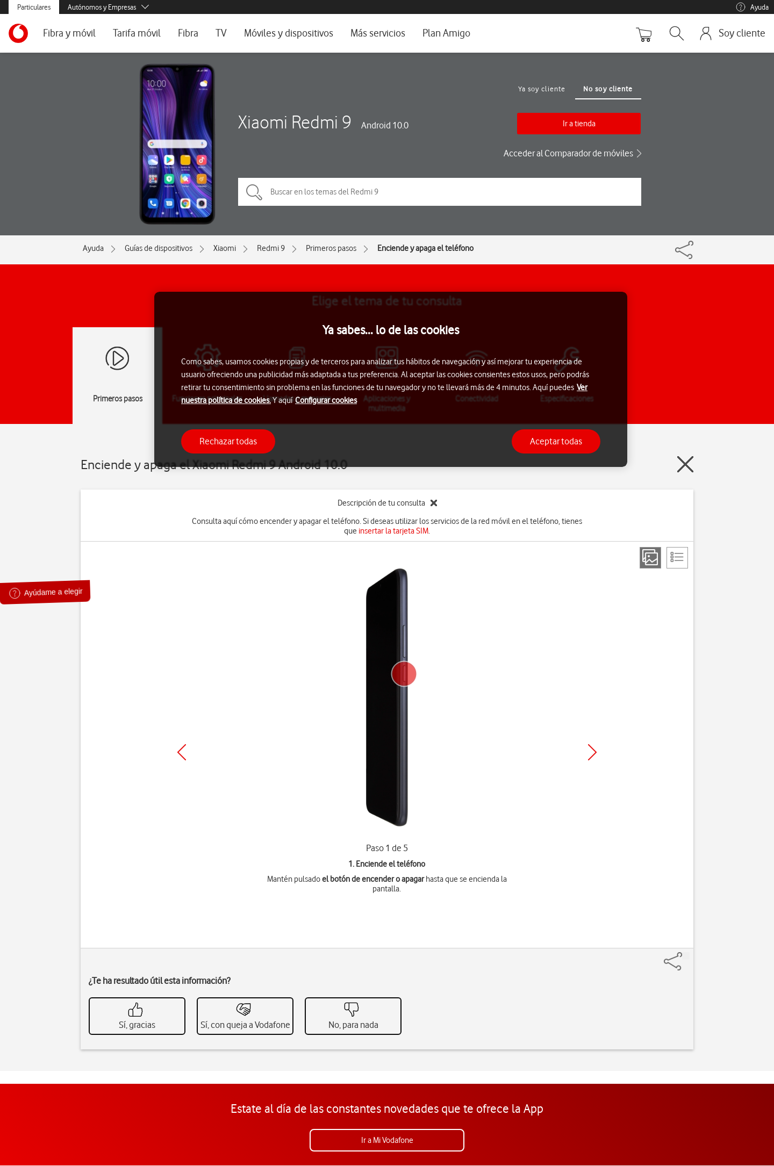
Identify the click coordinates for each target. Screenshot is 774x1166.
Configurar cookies (326, 400)
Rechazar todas (228, 441)
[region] (390, 379)
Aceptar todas (556, 441)
